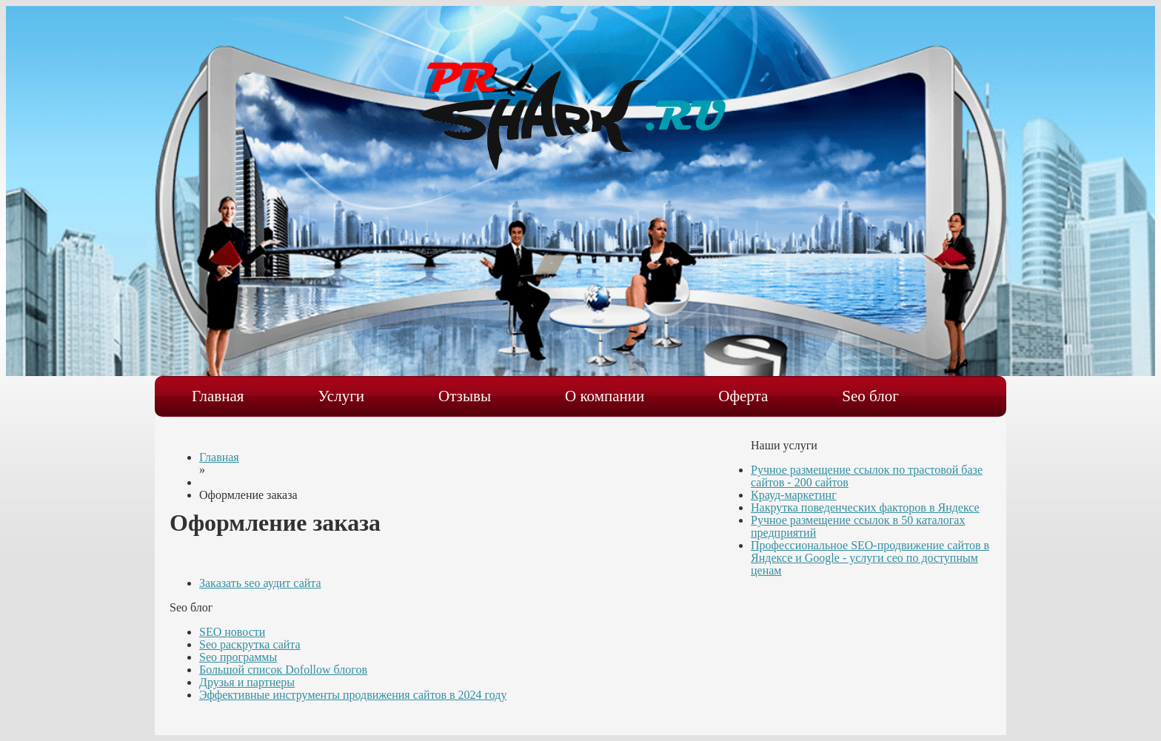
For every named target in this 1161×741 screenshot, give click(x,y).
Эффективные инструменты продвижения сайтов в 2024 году (352, 694)
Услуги (341, 396)
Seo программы (238, 657)
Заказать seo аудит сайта (260, 583)
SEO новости (232, 632)
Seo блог (870, 396)
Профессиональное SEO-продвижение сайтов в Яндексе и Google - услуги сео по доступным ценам (870, 558)
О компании (604, 396)
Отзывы (464, 396)
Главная (218, 396)
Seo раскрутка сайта (250, 644)
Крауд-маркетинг (794, 495)
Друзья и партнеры (247, 682)
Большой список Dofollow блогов (283, 669)
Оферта (743, 396)
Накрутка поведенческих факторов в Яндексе (865, 507)
